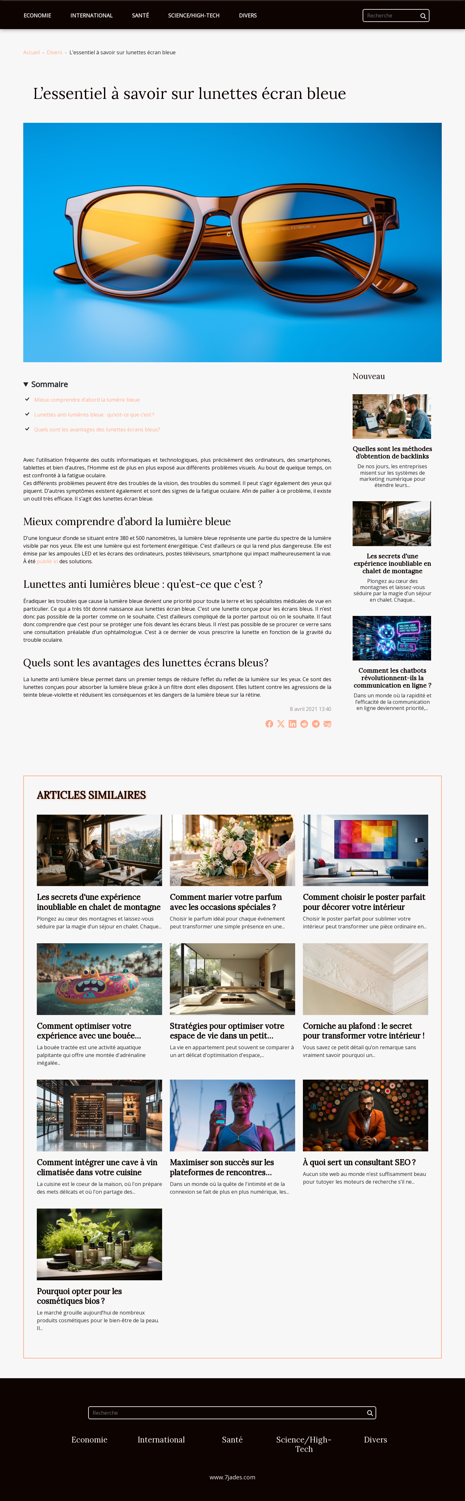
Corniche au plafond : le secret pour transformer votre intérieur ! (363, 1031)
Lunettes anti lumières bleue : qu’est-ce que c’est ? (94, 414)
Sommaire (49, 384)
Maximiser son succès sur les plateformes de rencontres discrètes (222, 1172)
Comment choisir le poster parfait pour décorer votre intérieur (364, 902)
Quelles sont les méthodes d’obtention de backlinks (392, 452)
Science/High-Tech (194, 15)
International (91, 15)
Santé (140, 15)
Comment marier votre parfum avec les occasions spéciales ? (226, 902)
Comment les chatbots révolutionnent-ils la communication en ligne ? (392, 678)
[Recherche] (396, 15)
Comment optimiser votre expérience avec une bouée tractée (86, 1036)
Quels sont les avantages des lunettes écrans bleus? (97, 429)
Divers (248, 15)
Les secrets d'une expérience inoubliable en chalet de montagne (392, 563)
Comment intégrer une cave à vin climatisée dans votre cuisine (97, 1167)
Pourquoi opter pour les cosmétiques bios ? (79, 1296)
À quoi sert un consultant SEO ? (359, 1162)
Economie (37, 15)
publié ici (47, 561)
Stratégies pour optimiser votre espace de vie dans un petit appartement (227, 1036)
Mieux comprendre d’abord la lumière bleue (87, 399)
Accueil (31, 52)
